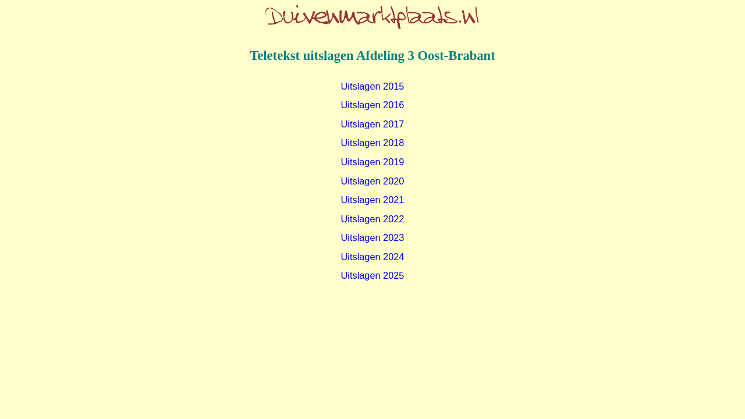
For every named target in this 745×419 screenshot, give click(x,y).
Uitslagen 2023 (373, 237)
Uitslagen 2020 (373, 181)
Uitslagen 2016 (373, 105)
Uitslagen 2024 (373, 256)
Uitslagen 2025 (373, 275)
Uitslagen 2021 (373, 199)
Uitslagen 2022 (373, 219)
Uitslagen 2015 (373, 86)
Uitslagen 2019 (373, 162)
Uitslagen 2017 (373, 124)
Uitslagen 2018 (373, 142)
